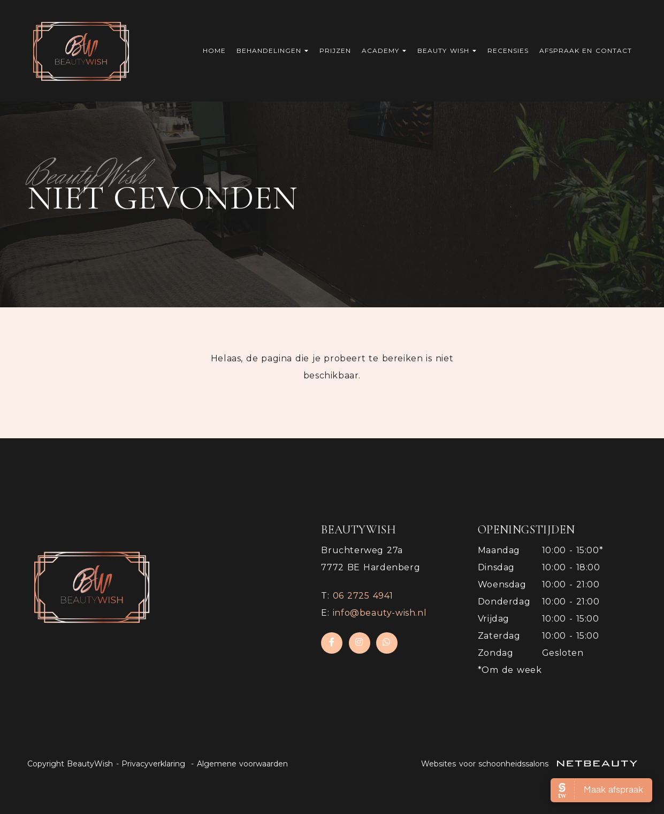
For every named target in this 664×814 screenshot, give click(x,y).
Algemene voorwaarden (242, 764)
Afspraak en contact (585, 50)
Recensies (508, 50)
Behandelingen (272, 50)
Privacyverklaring (153, 764)
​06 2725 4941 (363, 596)
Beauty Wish (447, 50)
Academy (384, 50)
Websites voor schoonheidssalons (529, 764)
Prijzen (335, 50)
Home (214, 50)
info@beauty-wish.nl (379, 613)
